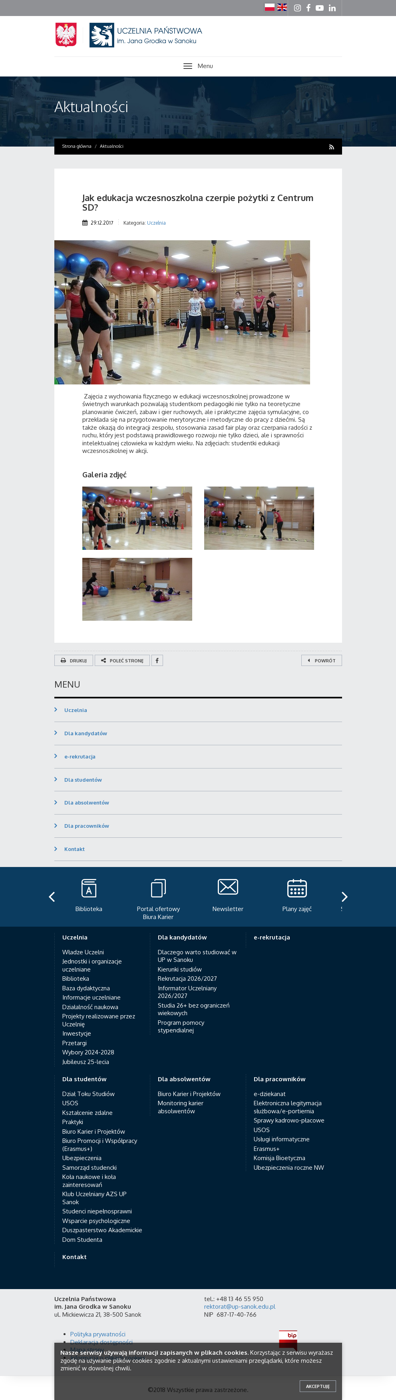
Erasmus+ (267, 1149)
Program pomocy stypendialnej (181, 1026)
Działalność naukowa (90, 1007)
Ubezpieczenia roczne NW (289, 1167)
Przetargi (74, 1043)
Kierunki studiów (180, 969)
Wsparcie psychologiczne (96, 1221)
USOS (70, 1103)
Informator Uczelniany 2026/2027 (187, 992)
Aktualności (91, 106)
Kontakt (74, 849)
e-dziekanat (270, 1094)
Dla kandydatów (85, 733)
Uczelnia (156, 223)
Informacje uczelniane (91, 997)
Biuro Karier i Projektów (93, 1131)
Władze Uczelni (83, 952)
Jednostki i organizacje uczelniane (92, 965)
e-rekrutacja (80, 756)
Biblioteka (75, 978)
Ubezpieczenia (81, 1158)
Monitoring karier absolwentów (180, 1107)
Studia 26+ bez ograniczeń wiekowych (194, 1009)
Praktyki (72, 1122)
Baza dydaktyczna (86, 988)
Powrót (322, 661)
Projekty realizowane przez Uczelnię (98, 1020)
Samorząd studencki (89, 1167)
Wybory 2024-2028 (88, 1052)
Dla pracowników (86, 826)
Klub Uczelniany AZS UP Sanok (94, 1198)
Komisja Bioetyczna (279, 1158)
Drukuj (74, 661)
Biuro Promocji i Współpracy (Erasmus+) (99, 1145)
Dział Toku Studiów (88, 1094)
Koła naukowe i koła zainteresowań (89, 1181)
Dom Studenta (82, 1239)
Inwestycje (76, 1033)
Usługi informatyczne (282, 1139)
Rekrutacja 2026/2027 (187, 978)
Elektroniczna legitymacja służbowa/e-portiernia (288, 1107)
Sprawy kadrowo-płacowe (289, 1120)
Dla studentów (83, 779)
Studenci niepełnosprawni (97, 1211)
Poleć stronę (122, 661)
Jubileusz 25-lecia (85, 1062)
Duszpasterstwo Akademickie (102, 1230)
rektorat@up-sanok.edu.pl (239, 1306)
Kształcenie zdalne (87, 1112)
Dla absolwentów (86, 802)
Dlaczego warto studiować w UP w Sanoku (197, 956)
